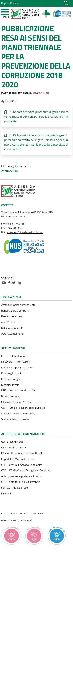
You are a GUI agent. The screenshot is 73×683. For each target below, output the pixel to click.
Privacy (24, 513)
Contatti (12, 513)
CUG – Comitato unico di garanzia (20, 482)
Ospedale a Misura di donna (17, 459)
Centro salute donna (13, 356)
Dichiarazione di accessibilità (16, 520)
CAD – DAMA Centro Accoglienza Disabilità (26, 470)
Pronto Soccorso (10, 396)
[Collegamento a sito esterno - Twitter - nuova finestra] (14, 282)
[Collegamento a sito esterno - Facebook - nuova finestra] (10, 282)
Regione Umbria (9, 3)
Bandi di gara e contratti (15, 310)
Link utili (6, 493)
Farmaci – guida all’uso (14, 488)
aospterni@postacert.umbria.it (25, 232)
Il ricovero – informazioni (15, 362)
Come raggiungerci (12, 442)
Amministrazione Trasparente (18, 305)
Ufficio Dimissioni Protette (16, 402)
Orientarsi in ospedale (13, 447)
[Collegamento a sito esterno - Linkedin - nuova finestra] (20, 282)
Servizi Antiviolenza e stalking (18, 413)
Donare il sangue (11, 379)
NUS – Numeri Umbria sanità (18, 390)
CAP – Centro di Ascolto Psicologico (21, 465)
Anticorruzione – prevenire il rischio (21, 476)
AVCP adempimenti (12, 333)
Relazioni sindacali (11, 328)
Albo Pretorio (8, 322)
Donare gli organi (11, 373)
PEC (3, 513)
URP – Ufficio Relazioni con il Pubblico (23, 453)
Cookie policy (38, 513)
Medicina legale (10, 385)
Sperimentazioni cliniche (15, 419)
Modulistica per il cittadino (16, 367)
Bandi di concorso (11, 316)
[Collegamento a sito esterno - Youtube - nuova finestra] (4, 282)
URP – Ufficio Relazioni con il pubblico (23, 408)
